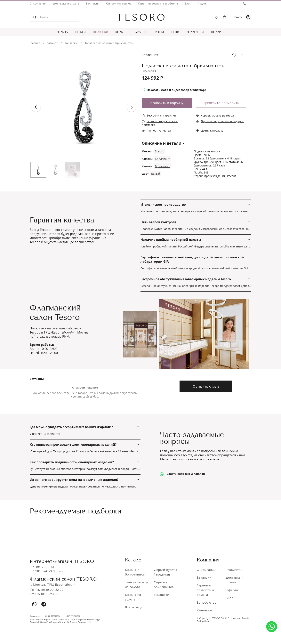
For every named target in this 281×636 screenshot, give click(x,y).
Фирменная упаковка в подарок (222, 121)
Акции (201, 3)
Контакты (93, 3)
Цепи (175, 32)
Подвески (100, 32)
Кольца (62, 32)
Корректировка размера (217, 115)
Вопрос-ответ (207, 602)
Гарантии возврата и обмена (158, 3)
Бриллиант (162, 159)
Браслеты (139, 32)
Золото (159, 151)
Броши (159, 32)
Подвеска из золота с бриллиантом (108, 43)
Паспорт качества (159, 130)
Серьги (80, 32)
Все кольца (133, 607)
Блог (188, 3)
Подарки (217, 32)
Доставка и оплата (66, 3)
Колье (119, 32)
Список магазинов (119, 3)
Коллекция (150, 55)
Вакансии (204, 577)
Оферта (232, 590)
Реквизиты (234, 570)
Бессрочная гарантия (161, 115)
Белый (155, 173)
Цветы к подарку (212, 130)
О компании (38, 3)
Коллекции (195, 32)
